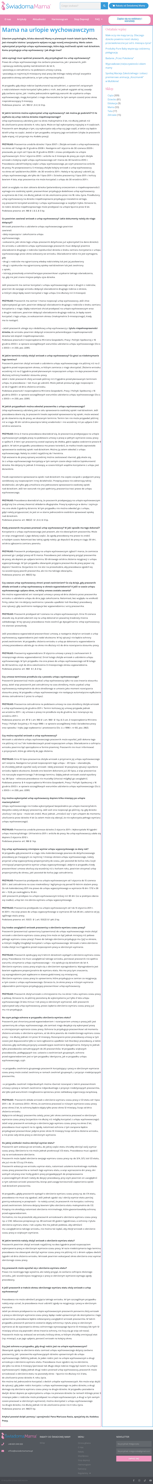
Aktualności (39, 19)
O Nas (81, 1447)
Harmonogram (60, 19)
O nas (8, 19)
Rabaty (81, 1451)
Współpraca (83, 1456)
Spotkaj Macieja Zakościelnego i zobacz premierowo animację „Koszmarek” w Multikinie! (126, 77)
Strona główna (84, 1443)
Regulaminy (84, 1473)
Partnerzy (82, 1468)
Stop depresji (84, 1460)
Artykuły (21, 19)
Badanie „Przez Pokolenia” (119, 58)
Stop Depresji (81, 19)
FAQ (98, 19)
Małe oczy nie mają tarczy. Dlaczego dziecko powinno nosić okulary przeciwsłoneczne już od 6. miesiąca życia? (128, 39)
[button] (99, 19)
